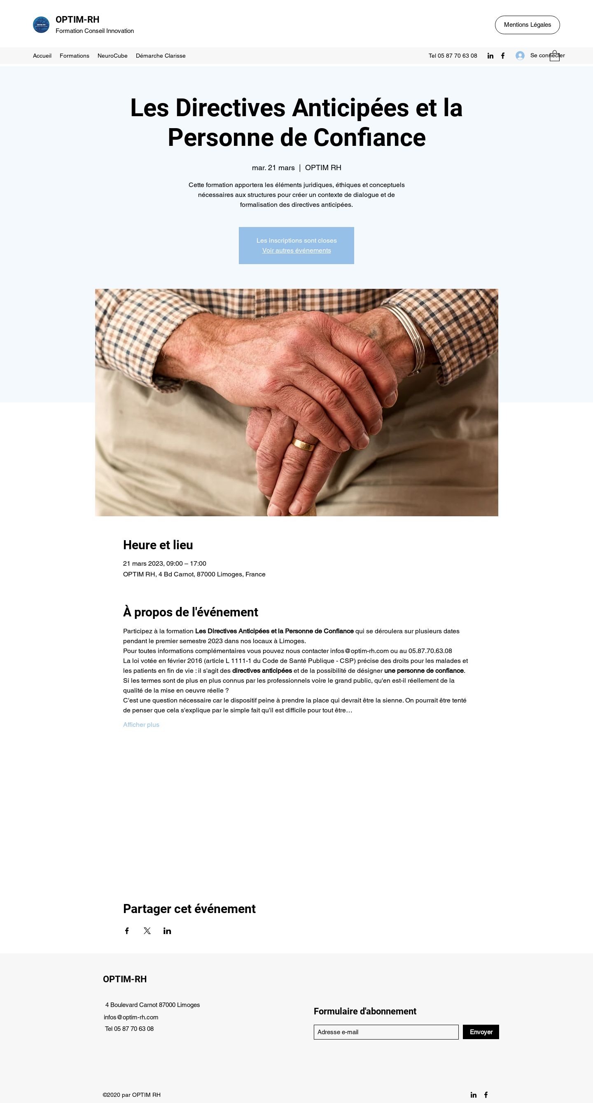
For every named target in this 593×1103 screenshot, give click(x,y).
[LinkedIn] (490, 56)
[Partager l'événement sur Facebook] (127, 930)
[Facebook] (503, 56)
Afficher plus (141, 724)
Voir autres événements (296, 250)
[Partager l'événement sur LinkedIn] (167, 930)
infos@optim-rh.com (131, 1017)
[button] (555, 55)
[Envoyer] (481, 1032)
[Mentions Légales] (527, 25)
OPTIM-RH (78, 19)
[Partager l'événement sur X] (147, 930)
